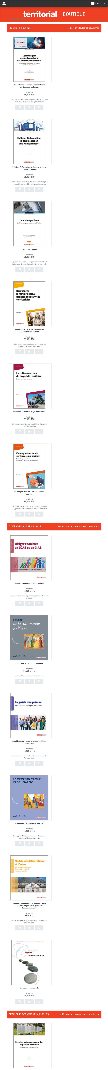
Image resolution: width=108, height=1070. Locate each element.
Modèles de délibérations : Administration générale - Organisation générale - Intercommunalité (29, 505)
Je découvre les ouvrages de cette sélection (79, 540)
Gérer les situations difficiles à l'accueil (73, 968)
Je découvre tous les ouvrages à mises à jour (78, 284)
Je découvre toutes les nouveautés (83, 28)
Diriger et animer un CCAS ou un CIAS (29, 341)
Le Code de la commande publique (78, 341)
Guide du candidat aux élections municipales (76, 862)
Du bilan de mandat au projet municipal (78, 597)
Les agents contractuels (78, 503)
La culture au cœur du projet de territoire (29, 249)
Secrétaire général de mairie (68, 756)
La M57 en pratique (29, 167)
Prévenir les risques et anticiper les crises (74, 915)
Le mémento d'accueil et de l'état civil (79, 421)
